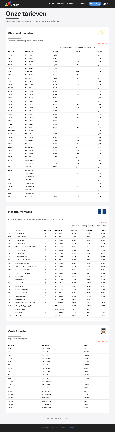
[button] (108, 3)
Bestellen (95, 4)
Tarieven (51, 4)
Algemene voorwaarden (67, 427)
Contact (82, 4)
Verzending (61, 4)
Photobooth (72, 4)
